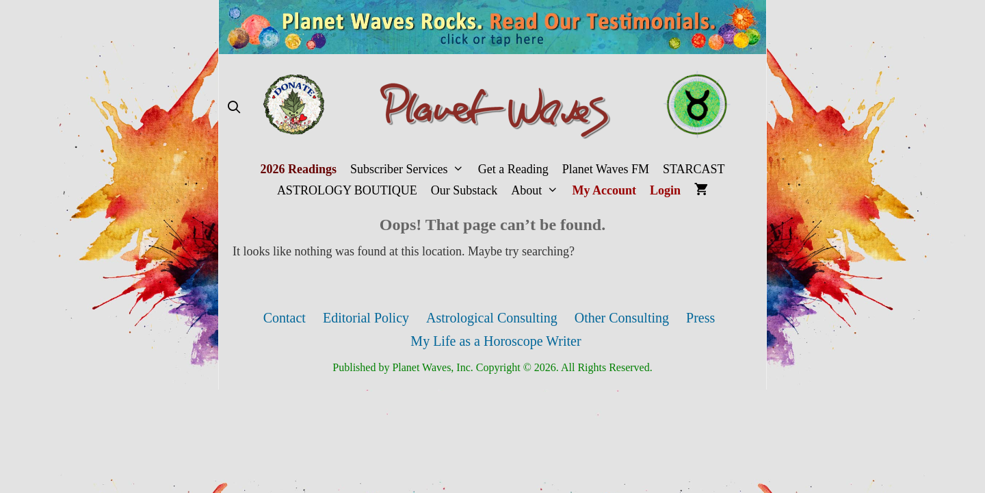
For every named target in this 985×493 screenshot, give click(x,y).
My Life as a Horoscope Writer (495, 341)
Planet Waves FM (605, 169)
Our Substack (464, 190)
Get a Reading (513, 169)
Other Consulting (622, 317)
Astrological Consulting (491, 317)
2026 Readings (298, 169)
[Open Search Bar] (233, 107)
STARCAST (694, 169)
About (538, 190)
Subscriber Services (410, 169)
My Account (605, 190)
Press (700, 317)
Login (665, 190)
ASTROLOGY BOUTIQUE (347, 190)
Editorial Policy (366, 317)
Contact (284, 317)
